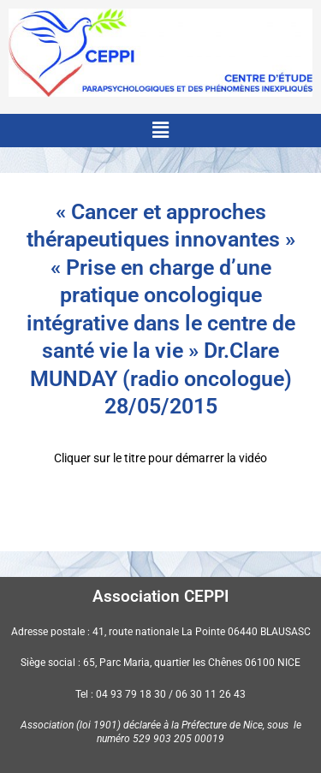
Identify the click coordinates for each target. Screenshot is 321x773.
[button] (160, 130)
